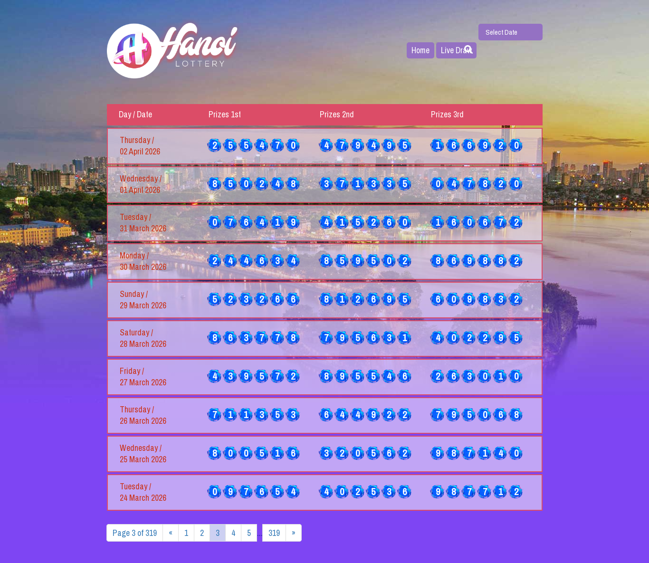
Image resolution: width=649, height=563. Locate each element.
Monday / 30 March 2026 (143, 261)
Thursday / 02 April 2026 (140, 145)
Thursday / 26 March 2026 (143, 415)
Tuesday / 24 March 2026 (143, 492)
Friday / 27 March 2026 (143, 376)
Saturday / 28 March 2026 (143, 338)
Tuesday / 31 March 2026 (143, 222)
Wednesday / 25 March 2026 (143, 453)
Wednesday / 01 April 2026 (141, 184)
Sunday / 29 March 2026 (143, 299)
